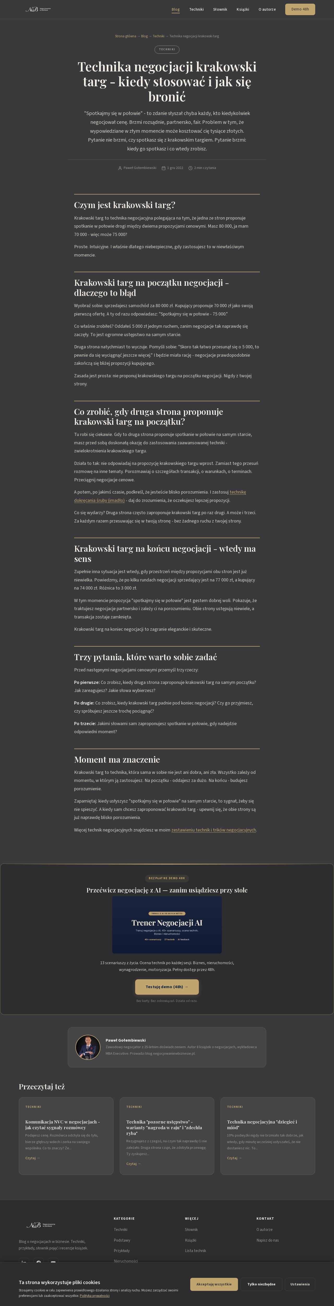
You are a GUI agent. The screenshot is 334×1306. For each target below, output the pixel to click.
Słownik (220, 9)
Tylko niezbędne (261, 1284)
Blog (176, 9)
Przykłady (122, 1251)
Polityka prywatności (95, 1295)
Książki (243, 9)
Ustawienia (300, 1284)
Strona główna (125, 36)
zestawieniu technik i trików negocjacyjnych (213, 830)
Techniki (196, 9)
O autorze (267, 9)
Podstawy (122, 1240)
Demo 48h (300, 9)
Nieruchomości (126, 1261)
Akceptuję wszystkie (214, 1284)
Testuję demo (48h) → (167, 987)
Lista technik (195, 1251)
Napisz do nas (268, 1240)
